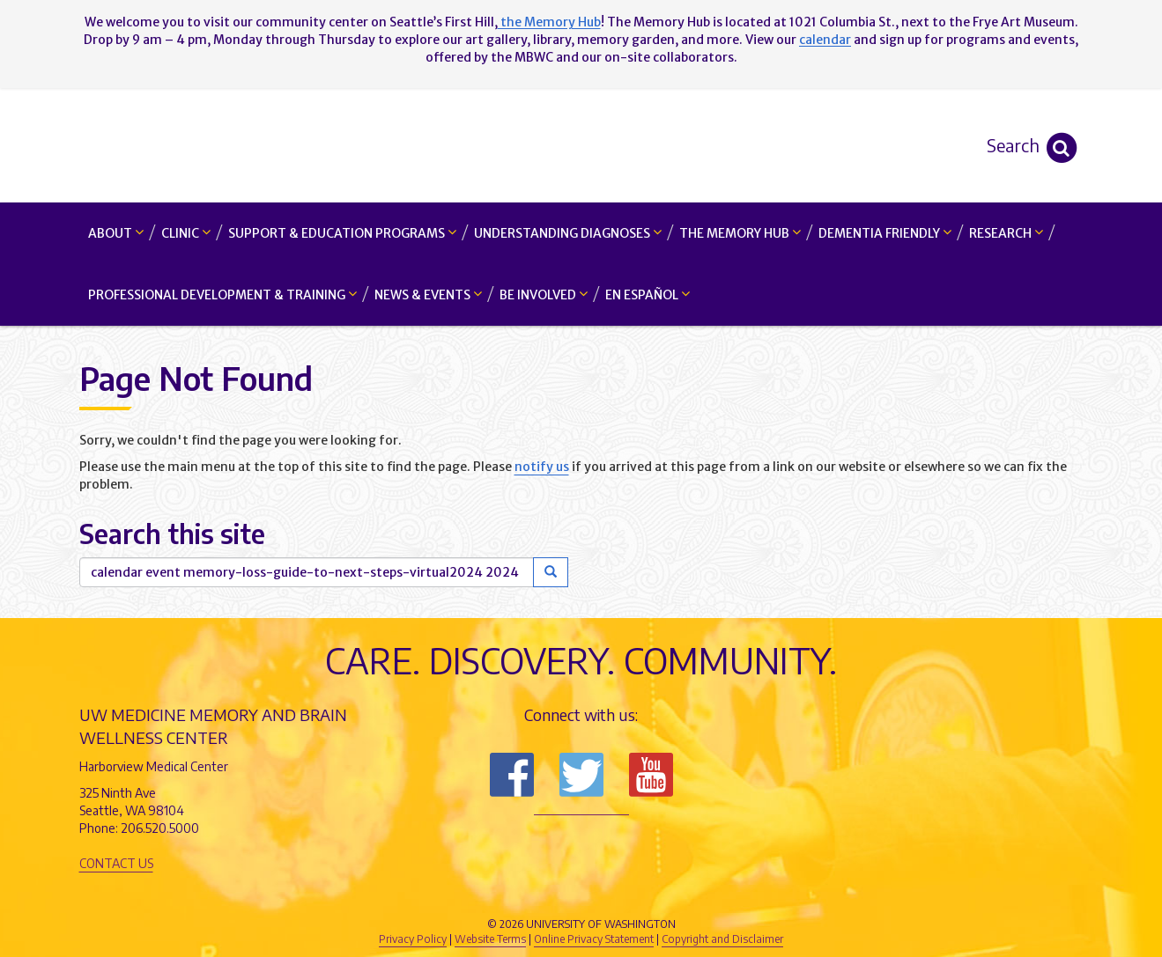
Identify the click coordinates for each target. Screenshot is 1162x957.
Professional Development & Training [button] (222, 294)
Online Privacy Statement (594, 939)
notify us (541, 467)
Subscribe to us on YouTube (651, 775)
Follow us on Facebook (512, 775)
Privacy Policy (413, 939)
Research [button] (1006, 233)
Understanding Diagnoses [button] (568, 233)
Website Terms (490, 939)
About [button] (116, 233)
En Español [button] (647, 294)
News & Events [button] (428, 294)
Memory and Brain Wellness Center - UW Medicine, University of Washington (581, 145)
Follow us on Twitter (581, 775)
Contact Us (116, 863)
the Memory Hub (549, 22)
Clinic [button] (186, 233)
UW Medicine (436, 894)
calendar (825, 40)
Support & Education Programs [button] (342, 233)
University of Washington (656, 894)
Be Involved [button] (544, 294)
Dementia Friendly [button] (884, 233)
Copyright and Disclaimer (722, 939)
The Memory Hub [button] (740, 233)
